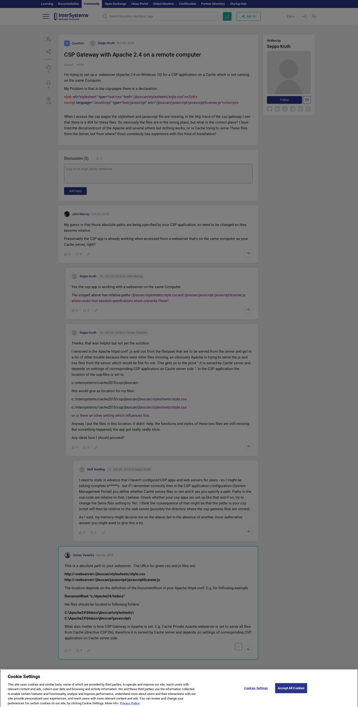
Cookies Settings (256, 690)
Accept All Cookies (291, 690)
